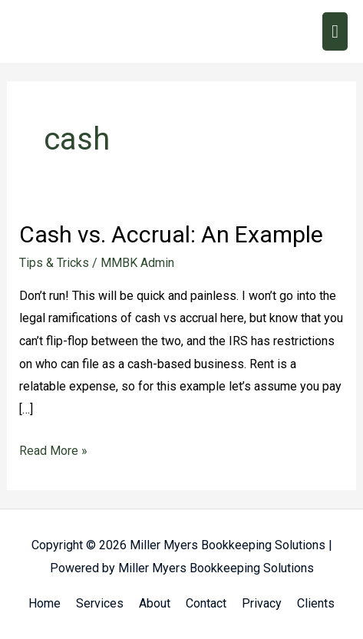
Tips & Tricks (54, 262)
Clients (316, 603)
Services (100, 603)
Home (44, 603)
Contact (206, 603)
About (154, 603)
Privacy (262, 603)
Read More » (53, 449)
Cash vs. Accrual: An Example (171, 234)
